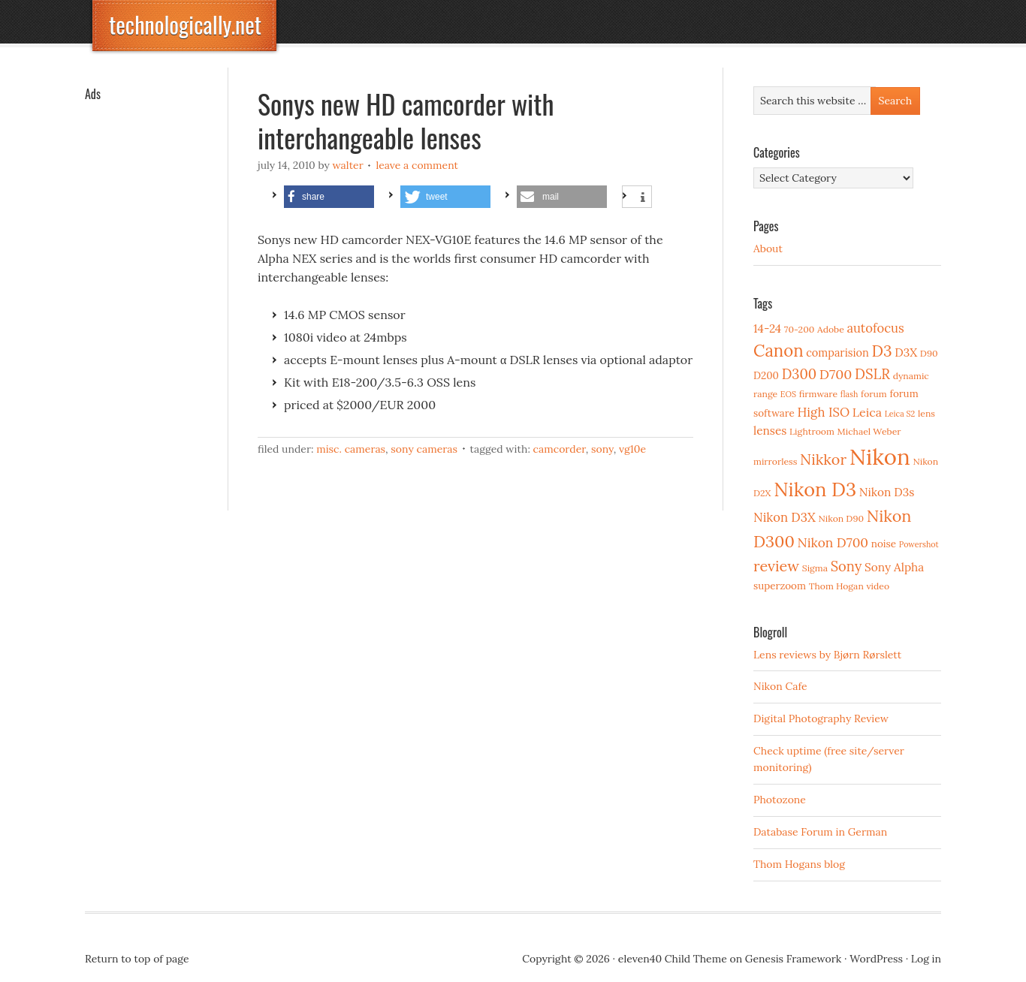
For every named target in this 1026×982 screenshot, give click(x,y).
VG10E (632, 449)
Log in (926, 958)
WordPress (876, 958)
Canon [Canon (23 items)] (778, 350)
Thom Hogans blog (799, 864)
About (768, 248)
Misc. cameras (350, 449)
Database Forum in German (820, 832)
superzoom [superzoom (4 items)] (779, 585)
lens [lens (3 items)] (926, 413)
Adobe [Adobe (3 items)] (830, 329)
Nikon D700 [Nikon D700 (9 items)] (833, 543)
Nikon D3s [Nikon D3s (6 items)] (887, 492)
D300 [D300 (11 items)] (799, 374)
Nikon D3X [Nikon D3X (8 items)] (784, 517)
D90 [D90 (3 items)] (929, 353)
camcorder (559, 449)
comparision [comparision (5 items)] (837, 352)
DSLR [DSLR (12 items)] (872, 374)
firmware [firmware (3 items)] (818, 393)
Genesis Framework (793, 958)
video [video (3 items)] (877, 586)
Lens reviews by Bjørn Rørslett (827, 654)
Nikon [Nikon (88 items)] (879, 456)
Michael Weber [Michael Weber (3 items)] (869, 431)
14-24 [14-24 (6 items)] (767, 328)
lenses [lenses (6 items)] (769, 430)
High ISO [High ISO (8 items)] (823, 412)
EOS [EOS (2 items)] (788, 394)
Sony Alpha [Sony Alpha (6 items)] (894, 567)
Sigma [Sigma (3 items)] (815, 568)
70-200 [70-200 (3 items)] (799, 329)
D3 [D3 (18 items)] (881, 351)
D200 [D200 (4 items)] (766, 375)
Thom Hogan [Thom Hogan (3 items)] (836, 586)
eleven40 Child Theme (672, 958)
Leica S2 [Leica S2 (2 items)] (900, 413)
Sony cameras (424, 449)
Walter (348, 165)
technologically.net (185, 24)
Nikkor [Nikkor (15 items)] (823, 459)
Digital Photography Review (821, 718)
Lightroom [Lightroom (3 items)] (811, 431)
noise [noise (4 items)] (883, 543)
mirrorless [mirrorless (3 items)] (775, 461)
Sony (602, 449)
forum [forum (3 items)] (874, 393)
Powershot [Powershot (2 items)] (919, 544)
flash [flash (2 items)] (849, 394)
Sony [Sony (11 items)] (846, 566)
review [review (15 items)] (776, 565)
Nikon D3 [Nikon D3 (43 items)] (815, 489)
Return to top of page (137, 958)
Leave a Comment (417, 165)
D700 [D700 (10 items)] (835, 374)
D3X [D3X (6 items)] (906, 352)
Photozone (779, 799)
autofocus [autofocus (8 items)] (875, 328)
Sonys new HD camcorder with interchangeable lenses (406, 120)
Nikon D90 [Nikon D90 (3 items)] (841, 518)
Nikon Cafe (780, 686)
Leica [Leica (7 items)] (867, 412)
